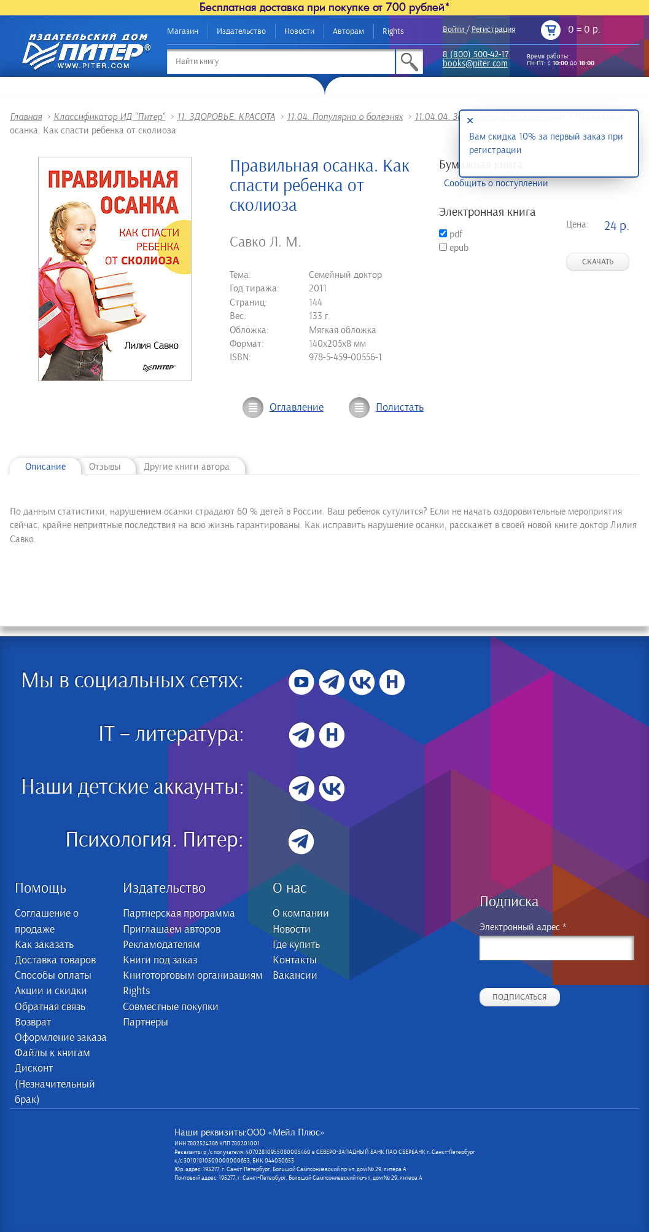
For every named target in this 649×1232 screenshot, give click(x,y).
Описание (45, 466)
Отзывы (104, 466)
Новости (299, 31)
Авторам (348, 31)
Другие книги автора (187, 466)
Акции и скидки (51, 991)
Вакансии (295, 975)
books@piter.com (475, 64)
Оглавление (297, 407)
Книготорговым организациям (193, 975)
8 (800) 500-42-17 (475, 55)
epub (453, 247)
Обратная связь (50, 1007)
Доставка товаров (55, 960)
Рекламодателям (161, 945)
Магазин (182, 31)
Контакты (295, 960)
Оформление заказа (61, 1038)
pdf (450, 234)
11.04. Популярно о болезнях (345, 116)
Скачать (597, 262)
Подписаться (519, 997)
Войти (453, 29)
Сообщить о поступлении (496, 183)
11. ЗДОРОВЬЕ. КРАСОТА (226, 116)
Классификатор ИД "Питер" (109, 116)
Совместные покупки (171, 1007)
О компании (301, 913)
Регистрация (493, 29)
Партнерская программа (179, 913)
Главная (26, 116)
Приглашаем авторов (171, 929)
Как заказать (44, 945)
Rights (393, 31)
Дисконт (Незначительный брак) (55, 1083)
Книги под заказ (160, 960)
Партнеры (145, 1022)
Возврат (33, 1022)
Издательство (241, 31)
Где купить (296, 945)
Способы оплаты (53, 975)
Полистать (400, 407)
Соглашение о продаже (47, 921)
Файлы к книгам (52, 1053)
